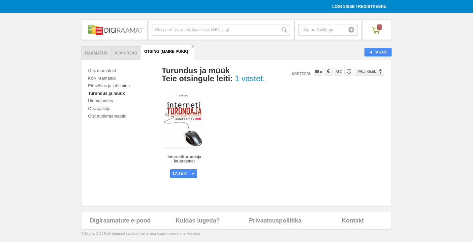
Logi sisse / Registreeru (359, 6)
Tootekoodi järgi (348, 71)
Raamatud (96, 53)
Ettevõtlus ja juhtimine (109, 85)
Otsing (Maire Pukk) (166, 51)
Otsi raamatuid (102, 70)
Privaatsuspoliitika (275, 220)
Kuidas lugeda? (197, 220)
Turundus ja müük (106, 93)
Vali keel (367, 71)
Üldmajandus (100, 100)
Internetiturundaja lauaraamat (184, 159)
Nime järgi (338, 71)
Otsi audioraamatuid (107, 116)
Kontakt (353, 220)
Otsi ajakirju (99, 108)
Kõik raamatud (102, 78)
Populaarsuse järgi (318, 71)
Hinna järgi (328, 71)
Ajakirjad (125, 53)
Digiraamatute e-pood (120, 220)
